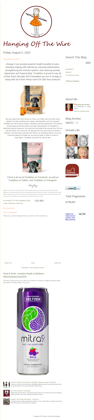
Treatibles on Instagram (45, 180)
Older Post (57, 263)
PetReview (19, 203)
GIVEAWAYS (70, 69)
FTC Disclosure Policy (72, 75)
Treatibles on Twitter (18, 180)
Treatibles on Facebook (36, 177)
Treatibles (38, 73)
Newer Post (8, 263)
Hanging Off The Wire (83, 104)
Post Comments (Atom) (37, 267)
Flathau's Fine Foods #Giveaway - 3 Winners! (25, 399)
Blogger (57, 416)
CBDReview (11, 203)
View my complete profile (81, 111)
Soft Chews (33, 133)
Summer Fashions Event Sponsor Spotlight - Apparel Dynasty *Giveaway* (33, 382)
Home (33, 263)
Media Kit (68, 72)
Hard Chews (24, 119)
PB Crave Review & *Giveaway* (20, 391)
